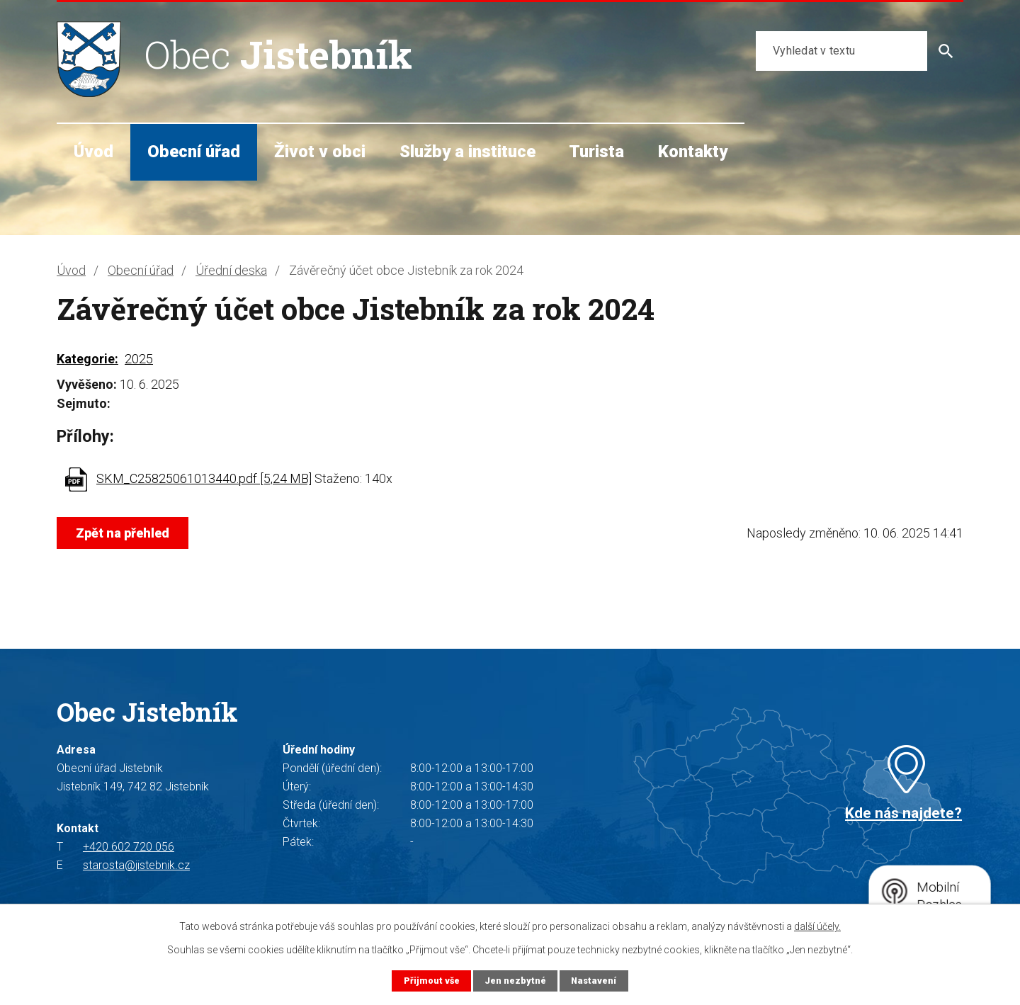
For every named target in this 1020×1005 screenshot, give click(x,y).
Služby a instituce (468, 151)
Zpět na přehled (122, 533)
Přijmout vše (432, 980)
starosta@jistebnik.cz (136, 865)
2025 (139, 358)
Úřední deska (231, 270)
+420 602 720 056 (128, 846)
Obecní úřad (193, 151)
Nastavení (593, 980)
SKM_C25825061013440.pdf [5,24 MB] (204, 478)
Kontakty (692, 151)
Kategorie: (87, 358)
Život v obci (320, 151)
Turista (596, 151)
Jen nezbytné (515, 980)
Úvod (93, 151)
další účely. (817, 926)
